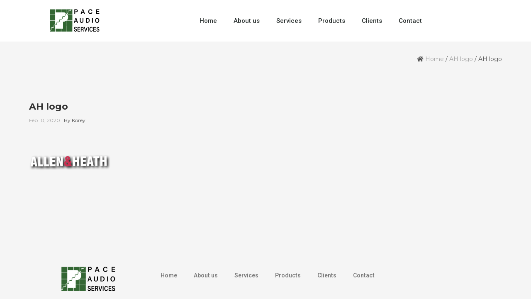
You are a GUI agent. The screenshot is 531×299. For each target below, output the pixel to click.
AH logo (461, 59)
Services (289, 21)
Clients (372, 21)
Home (208, 21)
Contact (410, 21)
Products (331, 21)
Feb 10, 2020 (44, 120)
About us (247, 21)
